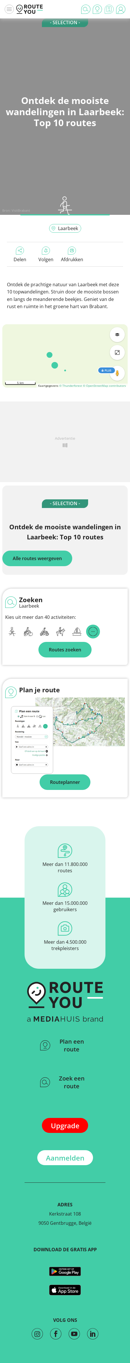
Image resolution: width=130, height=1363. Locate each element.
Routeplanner (65, 782)
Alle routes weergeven (37, 558)
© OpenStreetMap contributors (104, 386)
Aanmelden (65, 1158)
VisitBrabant (21, 210)
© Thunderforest (70, 386)
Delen (20, 255)
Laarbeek (64, 228)
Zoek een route (62, 1082)
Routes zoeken (65, 650)
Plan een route (62, 1045)
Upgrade (65, 1125)
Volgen (45, 255)
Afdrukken (72, 255)
